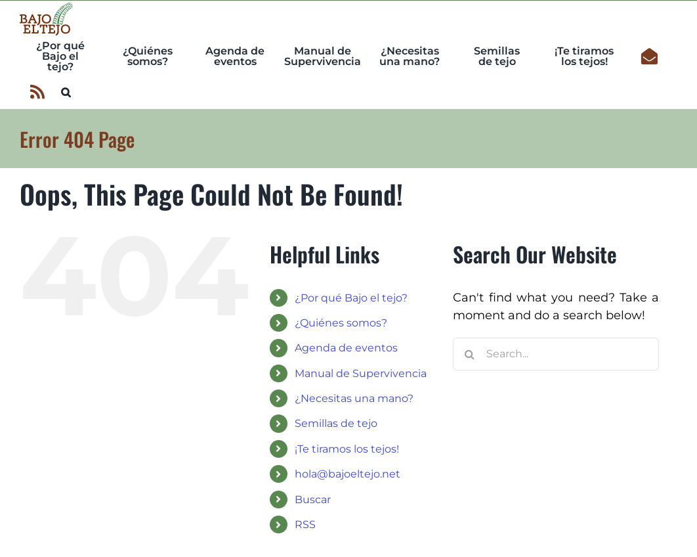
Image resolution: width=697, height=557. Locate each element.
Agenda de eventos (346, 348)
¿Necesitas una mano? (354, 398)
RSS (305, 524)
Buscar (313, 499)
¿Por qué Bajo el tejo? (351, 298)
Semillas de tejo (336, 423)
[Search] (469, 354)
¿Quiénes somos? (341, 323)
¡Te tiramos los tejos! (347, 449)
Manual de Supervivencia (361, 373)
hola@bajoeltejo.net (347, 474)
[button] (66, 90)
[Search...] (556, 354)
